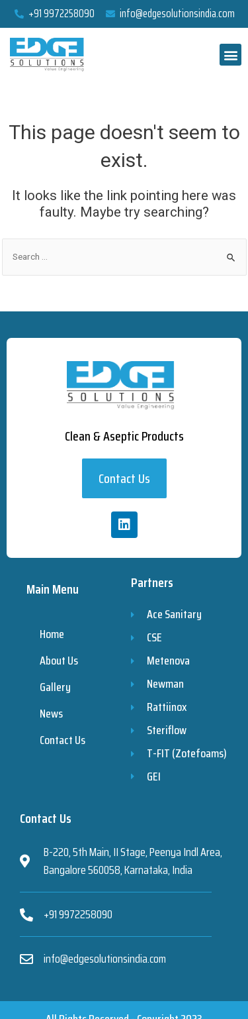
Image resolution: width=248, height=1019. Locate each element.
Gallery (55, 687)
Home (52, 634)
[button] (230, 55)
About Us (59, 660)
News (51, 713)
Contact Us (62, 740)
